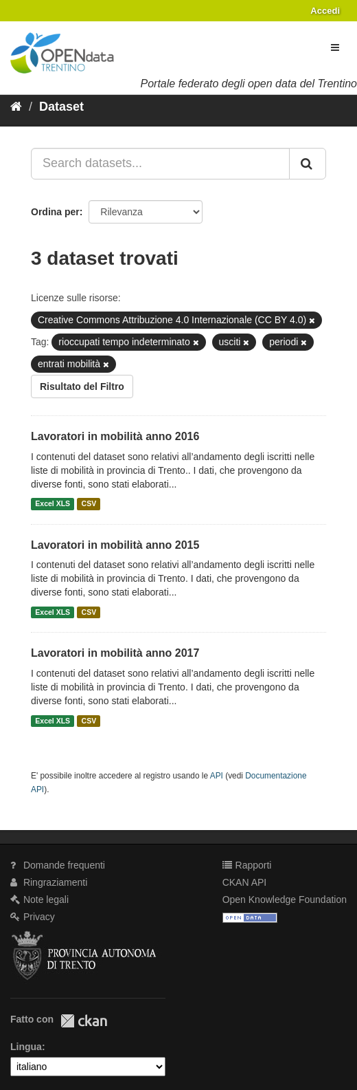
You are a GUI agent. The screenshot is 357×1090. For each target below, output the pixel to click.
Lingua (26, 1046)
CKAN (83, 1021)
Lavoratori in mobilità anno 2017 (115, 653)
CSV (89, 504)
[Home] (16, 106)
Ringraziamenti (48, 882)
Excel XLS (52, 504)
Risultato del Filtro (82, 386)
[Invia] (307, 163)
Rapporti (247, 865)
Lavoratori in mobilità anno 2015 (115, 545)
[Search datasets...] (160, 163)
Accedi (325, 11)
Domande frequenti (57, 865)
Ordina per (55, 211)
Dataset (61, 106)
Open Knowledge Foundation (284, 899)
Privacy (32, 916)
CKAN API (244, 882)
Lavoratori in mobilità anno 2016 (115, 436)
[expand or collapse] (335, 47)
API (216, 776)
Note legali (39, 899)
